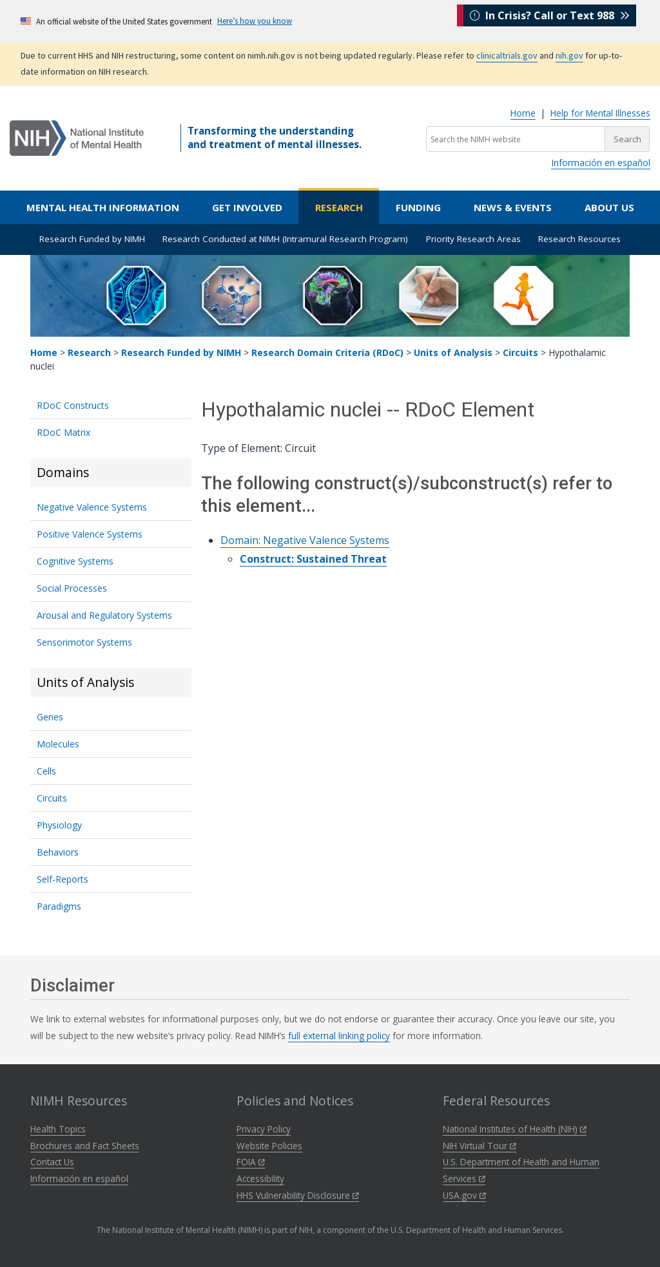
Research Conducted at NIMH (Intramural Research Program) (285, 239)
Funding (418, 207)
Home (523, 113)
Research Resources (579, 239)
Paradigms (59, 906)
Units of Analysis (453, 352)
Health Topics (58, 1129)
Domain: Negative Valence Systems (304, 540)
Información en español (600, 162)
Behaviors (58, 852)
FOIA (251, 1162)
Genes (50, 717)
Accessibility (260, 1178)
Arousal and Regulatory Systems (104, 615)
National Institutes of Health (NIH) (515, 1129)
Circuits (520, 352)
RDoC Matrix (63, 432)
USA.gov (464, 1195)
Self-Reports (62, 879)
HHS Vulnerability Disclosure (298, 1195)
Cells (46, 771)
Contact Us (52, 1162)
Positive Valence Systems (89, 534)
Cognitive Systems (75, 561)
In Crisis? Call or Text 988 (550, 21)
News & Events (513, 207)
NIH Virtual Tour (479, 1146)
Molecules (58, 744)
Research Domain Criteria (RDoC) (327, 352)
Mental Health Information (102, 207)
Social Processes (72, 588)
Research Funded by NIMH (92, 239)
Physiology (59, 825)
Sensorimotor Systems (84, 642)
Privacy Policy (264, 1129)
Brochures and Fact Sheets (84, 1146)
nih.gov (569, 55)
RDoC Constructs (73, 405)
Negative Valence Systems (92, 507)
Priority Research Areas (473, 239)
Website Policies (269, 1146)
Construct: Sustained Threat (313, 559)
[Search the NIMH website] (515, 139)
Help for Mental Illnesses (600, 113)
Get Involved (247, 207)
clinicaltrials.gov (507, 55)
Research (339, 207)
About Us (609, 207)
